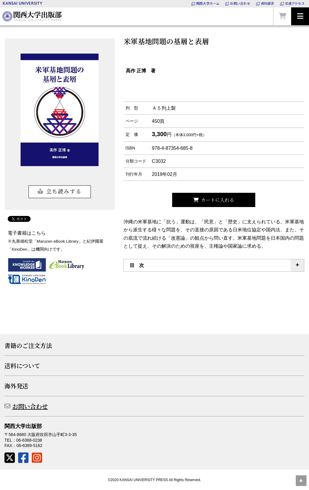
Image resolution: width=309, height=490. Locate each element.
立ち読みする (64, 191)
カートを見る (282, 16)
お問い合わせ (30, 406)
